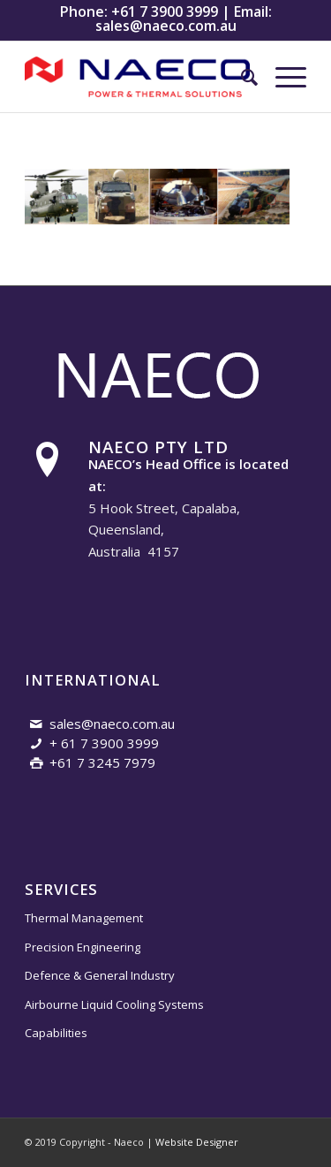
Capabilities (56, 1033)
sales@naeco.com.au (166, 25)
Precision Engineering (82, 947)
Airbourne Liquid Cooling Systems (114, 1004)
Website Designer (196, 1141)
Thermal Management (84, 918)
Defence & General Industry (100, 975)
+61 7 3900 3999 (164, 11)
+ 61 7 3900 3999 (104, 743)
